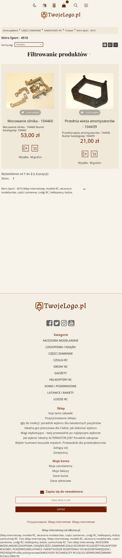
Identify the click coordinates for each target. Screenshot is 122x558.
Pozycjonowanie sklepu (60, 418)
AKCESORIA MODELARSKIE (60, 340)
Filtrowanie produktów (57, 54)
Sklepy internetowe (59, 522)
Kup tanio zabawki (60, 413)
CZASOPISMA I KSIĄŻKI (60, 347)
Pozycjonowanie (37, 522)
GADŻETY (60, 373)
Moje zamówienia (60, 466)
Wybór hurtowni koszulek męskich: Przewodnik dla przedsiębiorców (60, 443)
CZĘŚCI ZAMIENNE (31, 30)
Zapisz (61, 509)
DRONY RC (61, 366)
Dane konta (60, 476)
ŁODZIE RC (61, 399)
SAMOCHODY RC (53, 30)
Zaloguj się (60, 448)
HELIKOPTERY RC (60, 379)
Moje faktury (60, 471)
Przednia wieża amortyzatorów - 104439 (90, 123)
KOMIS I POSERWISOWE (60, 386)
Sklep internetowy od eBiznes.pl (61, 530)
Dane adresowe (60, 481)
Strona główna (10, 30)
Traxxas (69, 30)
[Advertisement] (61, 221)
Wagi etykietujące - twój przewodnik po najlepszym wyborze (61, 433)
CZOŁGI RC (60, 360)
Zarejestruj (60, 452)
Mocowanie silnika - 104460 (30, 120)
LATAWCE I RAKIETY (60, 393)
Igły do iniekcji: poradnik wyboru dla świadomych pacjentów (60, 423)
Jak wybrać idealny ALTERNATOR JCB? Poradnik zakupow (60, 438)
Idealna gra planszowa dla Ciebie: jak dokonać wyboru (60, 428)
